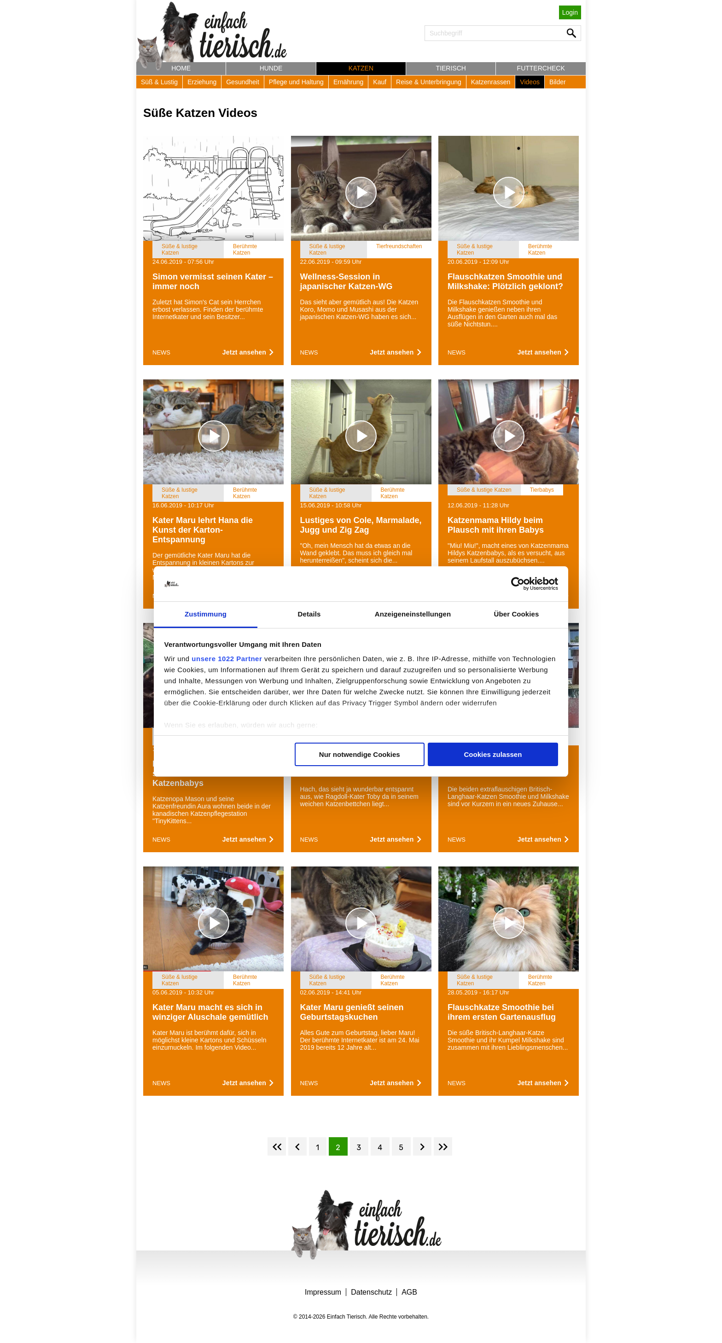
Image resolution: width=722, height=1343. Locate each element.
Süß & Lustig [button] (159, 82)
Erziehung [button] (201, 82)
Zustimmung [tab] (206, 614)
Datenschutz (371, 1292)
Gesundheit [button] (242, 82)
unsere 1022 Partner (227, 659)
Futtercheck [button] (541, 68)
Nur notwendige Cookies (359, 754)
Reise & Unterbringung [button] (428, 82)
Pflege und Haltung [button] (296, 82)
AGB (409, 1292)
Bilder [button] (557, 82)
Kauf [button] (379, 82)
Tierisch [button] (451, 68)
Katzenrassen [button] (491, 82)
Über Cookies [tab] (516, 614)
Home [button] (181, 68)
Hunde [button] (271, 68)
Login (570, 12)
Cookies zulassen (493, 754)
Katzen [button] (361, 68)
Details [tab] (309, 614)
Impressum (323, 1292)
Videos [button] (530, 82)
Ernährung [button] (348, 82)
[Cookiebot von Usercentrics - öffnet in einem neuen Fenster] (517, 584)
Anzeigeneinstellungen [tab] (413, 614)
